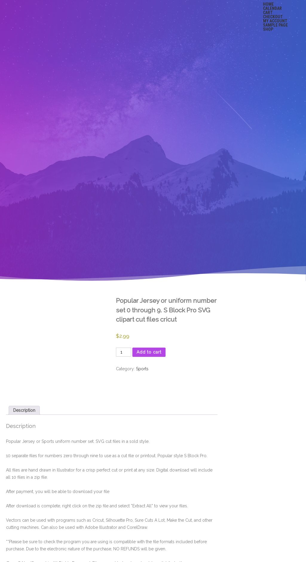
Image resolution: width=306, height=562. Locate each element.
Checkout (273, 16)
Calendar (272, 8)
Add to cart (149, 352)
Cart (268, 12)
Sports (142, 368)
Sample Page (275, 25)
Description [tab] (24, 410)
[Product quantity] (123, 352)
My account (275, 21)
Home (268, 4)
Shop (268, 29)
